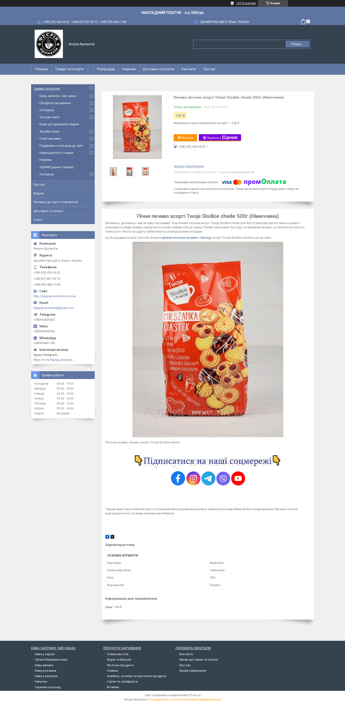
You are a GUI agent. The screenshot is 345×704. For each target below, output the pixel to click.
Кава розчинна (45, 670)
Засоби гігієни (49, 131)
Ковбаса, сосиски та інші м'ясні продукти (136, 676)
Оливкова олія (117, 654)
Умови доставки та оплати (198, 659)
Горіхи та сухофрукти (122, 681)
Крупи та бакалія (119, 659)
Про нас (209, 69)
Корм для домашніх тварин (59, 124)
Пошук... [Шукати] (297, 44)
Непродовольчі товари (56, 152)
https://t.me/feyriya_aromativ (53, 360)
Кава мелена (44, 665)
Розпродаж (106, 69)
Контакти (188, 69)
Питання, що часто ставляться (55, 202)
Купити (187, 138)
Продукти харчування (55, 103)
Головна (41, 69)
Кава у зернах (45, 654)
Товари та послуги (69, 69)
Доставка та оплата (158, 69)
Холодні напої (49, 117)
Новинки (129, 69)
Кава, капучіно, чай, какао (57, 96)
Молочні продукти (120, 665)
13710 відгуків (246, 3)
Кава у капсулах (46, 676)
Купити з (222, 138)
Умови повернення (192, 670)
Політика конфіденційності (203, 699)
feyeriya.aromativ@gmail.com (53, 308)
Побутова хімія (50, 138)
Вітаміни (113, 687)
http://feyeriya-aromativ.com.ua (54, 296)
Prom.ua (195, 695)
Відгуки (38, 193)
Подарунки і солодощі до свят (61, 145)
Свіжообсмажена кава (51, 659)
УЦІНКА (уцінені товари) (56, 167)
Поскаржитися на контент (165, 699)
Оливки (112, 670)
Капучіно (41, 681)
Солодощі (46, 110)
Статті (38, 219)
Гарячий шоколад (48, 687)
